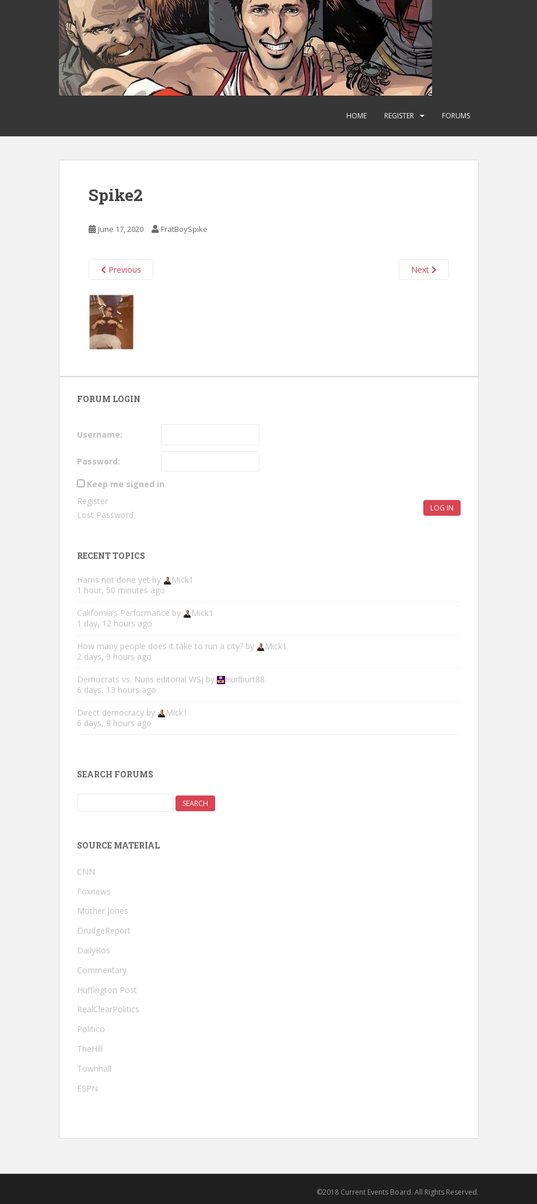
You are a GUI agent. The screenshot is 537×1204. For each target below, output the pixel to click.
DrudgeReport (104, 930)
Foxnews (94, 891)
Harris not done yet (113, 579)
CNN (86, 871)
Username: (99, 434)
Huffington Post (107, 989)
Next (424, 269)
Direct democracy (110, 712)
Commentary (102, 970)
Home (356, 116)
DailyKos (93, 950)
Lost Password (105, 514)
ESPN (87, 1088)
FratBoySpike (184, 229)
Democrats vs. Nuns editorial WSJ (140, 679)
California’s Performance (123, 612)
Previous (121, 269)
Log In (442, 508)
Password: (98, 461)
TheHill (90, 1048)
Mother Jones (102, 910)
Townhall (94, 1068)
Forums (456, 116)
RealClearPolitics (108, 1009)
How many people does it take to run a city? (160, 646)
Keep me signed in (125, 484)
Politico (91, 1028)
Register (399, 116)
